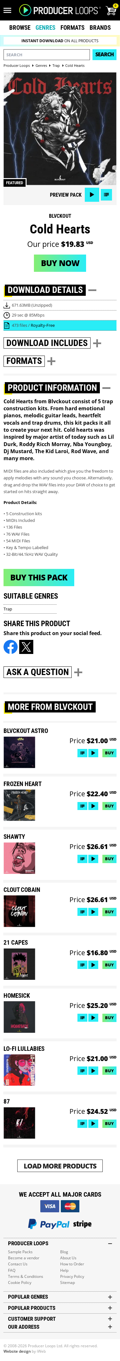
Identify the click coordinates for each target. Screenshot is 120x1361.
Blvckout (60, 216)
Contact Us (18, 1264)
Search (104, 54)
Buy (109, 753)
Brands (100, 27)
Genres (45, 27)
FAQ (11, 1270)
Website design (17, 1351)
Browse (19, 27)
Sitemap (67, 1282)
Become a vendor (23, 1258)
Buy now (60, 262)
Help (64, 1270)
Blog (64, 1252)
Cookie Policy (19, 1282)
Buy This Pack (38, 577)
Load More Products (60, 1165)
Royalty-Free (43, 325)
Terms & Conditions (25, 1276)
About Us (68, 1258)
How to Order (72, 1264)
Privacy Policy (72, 1276)
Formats (72, 27)
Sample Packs (20, 1252)
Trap (8, 609)
